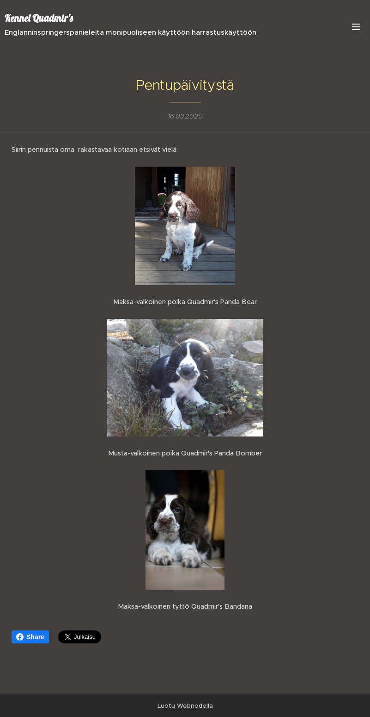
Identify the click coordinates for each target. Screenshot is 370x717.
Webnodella (195, 706)
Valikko (356, 26)
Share (30, 637)
